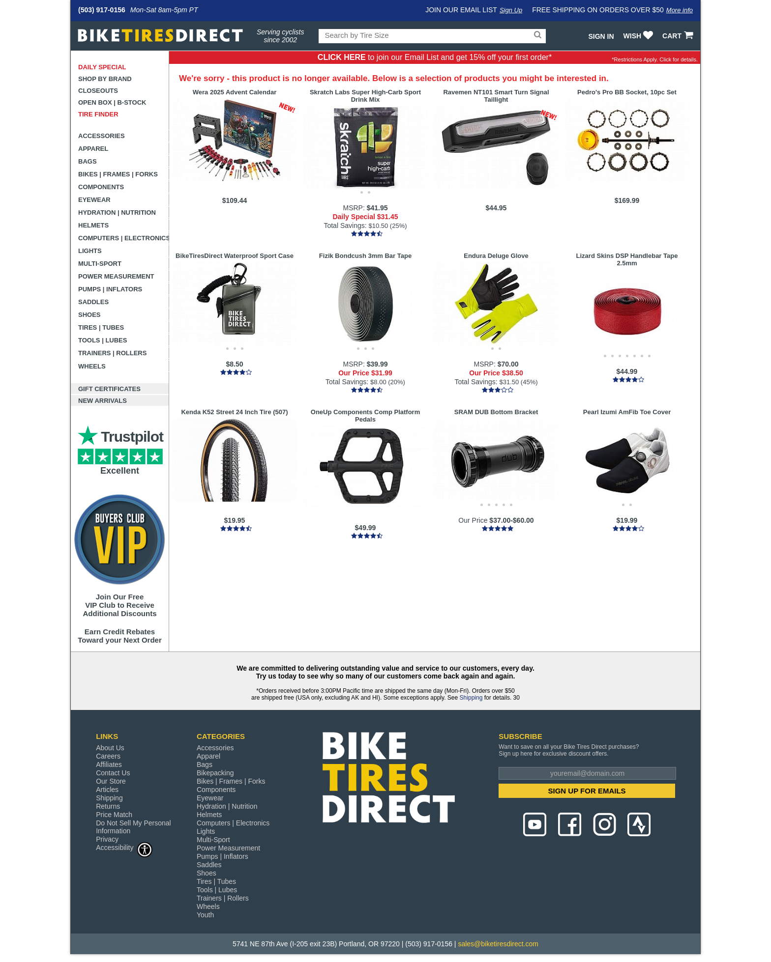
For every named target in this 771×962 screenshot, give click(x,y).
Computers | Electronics (123, 238)
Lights (90, 251)
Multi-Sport (99, 263)
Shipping (471, 697)
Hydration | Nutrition (117, 212)
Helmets (93, 225)
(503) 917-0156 (101, 10)
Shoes (89, 314)
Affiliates (109, 764)
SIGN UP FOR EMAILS (587, 791)
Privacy (107, 839)
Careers (108, 756)
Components (101, 187)
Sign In (601, 36)
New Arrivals (102, 400)
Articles (107, 789)
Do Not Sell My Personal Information (133, 827)
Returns (108, 806)
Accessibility (124, 847)
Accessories (101, 136)
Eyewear (94, 199)
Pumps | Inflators (110, 289)
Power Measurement (116, 276)
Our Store (111, 781)
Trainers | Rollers (112, 353)
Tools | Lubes (102, 340)
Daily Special (102, 67)
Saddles (93, 302)
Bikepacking (215, 773)
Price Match (114, 815)
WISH (639, 36)
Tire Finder (98, 114)
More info (679, 10)
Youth (205, 915)
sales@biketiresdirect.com (498, 944)
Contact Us (113, 773)
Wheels (92, 366)
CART (678, 36)
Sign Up (511, 10)
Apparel (93, 148)
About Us (110, 748)
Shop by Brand (105, 79)
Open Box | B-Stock (112, 102)
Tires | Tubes (101, 327)
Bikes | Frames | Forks (118, 174)
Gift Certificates (109, 389)
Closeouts (98, 90)
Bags (87, 161)
